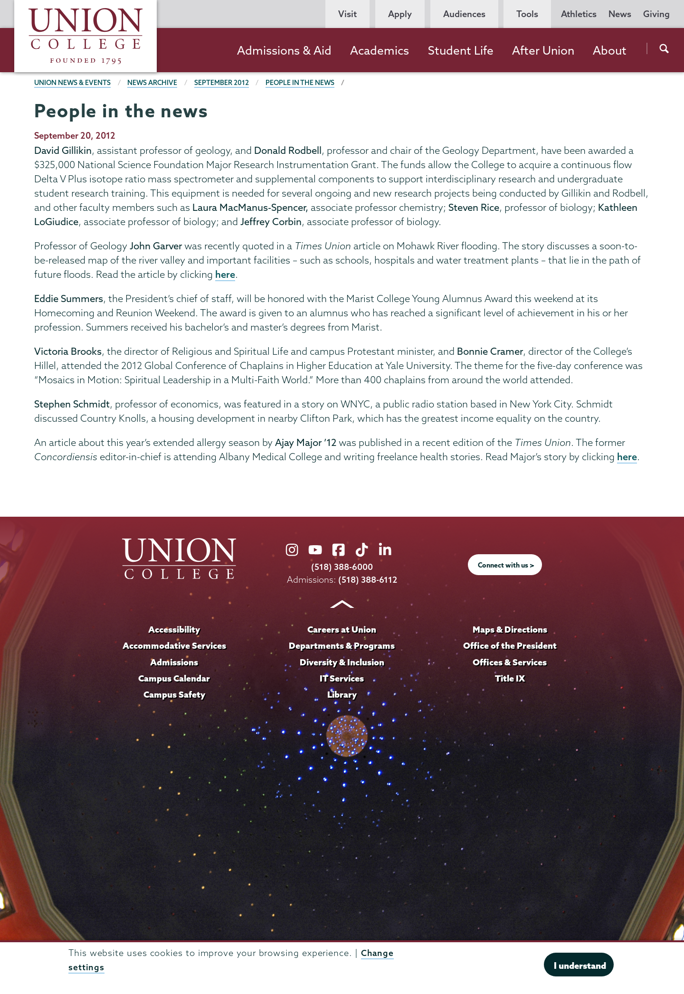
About (610, 50)
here (225, 274)
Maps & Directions (510, 630)
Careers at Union (342, 630)
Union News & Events (73, 82)
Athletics (579, 14)
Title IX (509, 678)
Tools (527, 14)
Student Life (461, 50)
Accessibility (174, 630)
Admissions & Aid (284, 50)
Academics (379, 50)
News (619, 14)
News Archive (154, 82)
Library (342, 694)
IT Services (342, 678)
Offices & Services (509, 662)
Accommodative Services (174, 646)
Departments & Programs (342, 646)
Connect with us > (506, 565)
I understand (580, 965)
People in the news (303, 82)
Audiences (464, 14)
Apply (400, 14)
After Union (543, 50)
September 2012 (224, 82)
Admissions (174, 662)
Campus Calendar (174, 678)
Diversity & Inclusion (341, 662)
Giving (656, 14)
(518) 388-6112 (368, 580)
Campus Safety (174, 694)
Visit (347, 14)
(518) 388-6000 (342, 567)
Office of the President (510, 646)
